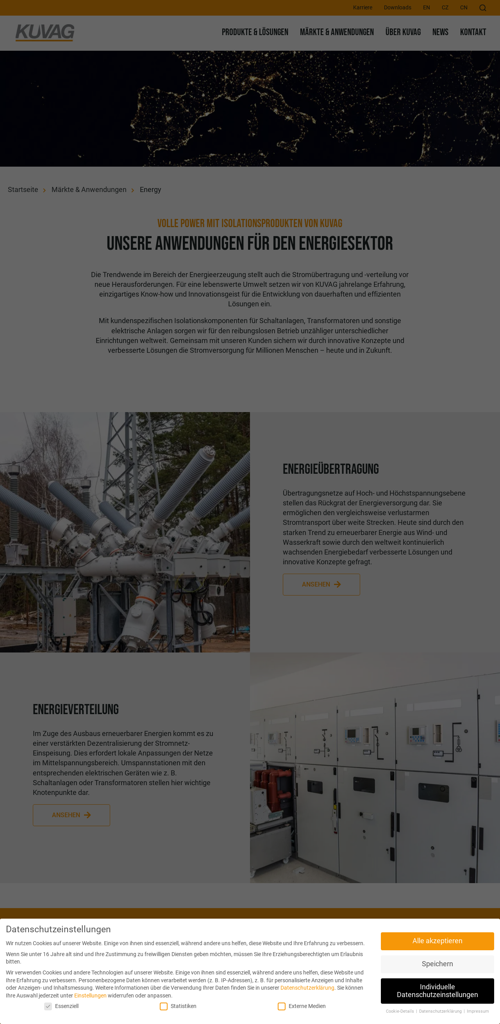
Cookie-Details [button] (400, 1011)
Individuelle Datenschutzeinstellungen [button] (437, 991)
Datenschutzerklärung (307, 988)
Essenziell (61, 1006)
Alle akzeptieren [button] (437, 941)
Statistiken (178, 1006)
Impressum (478, 1011)
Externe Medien (302, 1006)
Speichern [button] (437, 964)
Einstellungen (90, 995)
